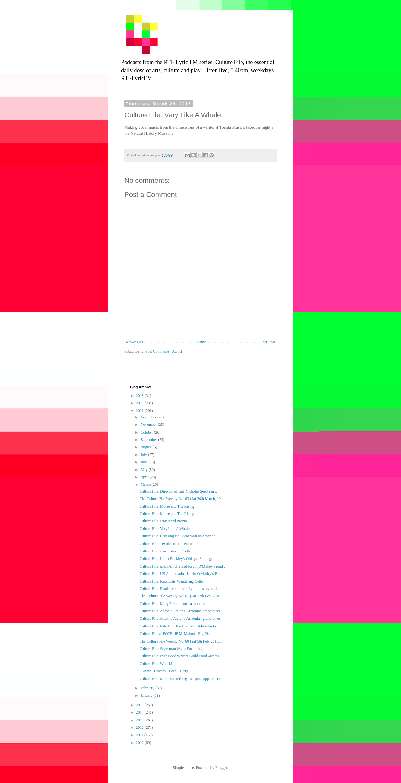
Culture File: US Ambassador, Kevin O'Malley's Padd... (182, 573)
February (148, 688)
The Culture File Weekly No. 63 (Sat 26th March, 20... (182, 498)
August (147, 447)
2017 (140, 403)
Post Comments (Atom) (163, 351)
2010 (140, 742)
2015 (140, 705)
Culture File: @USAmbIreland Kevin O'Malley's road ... (183, 566)
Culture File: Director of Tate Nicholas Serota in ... (179, 491)
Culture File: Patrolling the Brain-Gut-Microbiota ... (180, 626)
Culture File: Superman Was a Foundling (171, 648)
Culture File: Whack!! (157, 663)
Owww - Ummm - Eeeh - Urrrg (164, 671)
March (146, 484)
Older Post (267, 342)
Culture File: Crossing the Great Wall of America (177, 536)
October (147, 432)
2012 (140, 727)
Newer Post (135, 342)
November (149, 424)
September (149, 439)
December (149, 417)
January (147, 695)
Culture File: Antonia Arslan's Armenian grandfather (180, 611)
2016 (140, 410)
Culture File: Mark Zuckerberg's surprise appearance (180, 679)
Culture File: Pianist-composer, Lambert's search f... (180, 588)
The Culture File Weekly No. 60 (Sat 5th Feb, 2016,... (181, 641)
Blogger (221, 767)
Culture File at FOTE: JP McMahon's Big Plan (175, 633)
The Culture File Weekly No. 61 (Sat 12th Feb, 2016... (181, 596)
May (145, 469)
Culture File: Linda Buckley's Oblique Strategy (176, 558)
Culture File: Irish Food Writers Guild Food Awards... (181, 656)
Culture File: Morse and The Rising (167, 506)
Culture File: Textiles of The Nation (167, 544)
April (145, 477)
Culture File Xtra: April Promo (163, 521)
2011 (140, 735)
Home (201, 342)
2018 (140, 395)
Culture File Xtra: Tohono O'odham (167, 551)
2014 (140, 712)
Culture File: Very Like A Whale (165, 528)
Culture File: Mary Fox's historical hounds (172, 604)
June (145, 462)
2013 (140, 720)
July (144, 454)
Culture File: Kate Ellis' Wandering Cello (171, 581)
